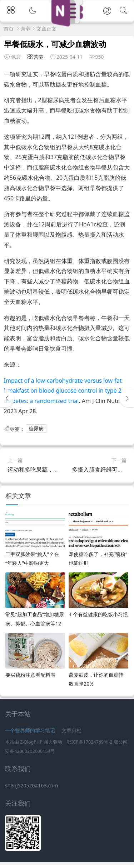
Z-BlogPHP (31, 745)
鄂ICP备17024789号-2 (90, 745)
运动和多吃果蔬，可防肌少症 (45, 473)
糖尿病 (37, 430)
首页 (9, 28)
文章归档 (71, 733)
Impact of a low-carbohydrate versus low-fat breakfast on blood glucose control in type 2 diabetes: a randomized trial (64, 392)
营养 (26, 28)
